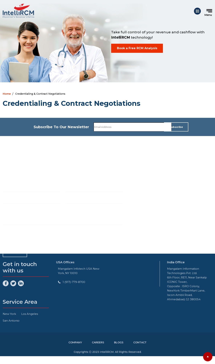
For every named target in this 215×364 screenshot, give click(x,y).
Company (75, 346)
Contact (140, 346)
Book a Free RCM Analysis (137, 48)
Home (7, 93)
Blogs (118, 346)
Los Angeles (29, 314)
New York (9, 314)
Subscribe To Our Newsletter (61, 127)
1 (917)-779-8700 (74, 282)
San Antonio (11, 320)
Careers (98, 346)
